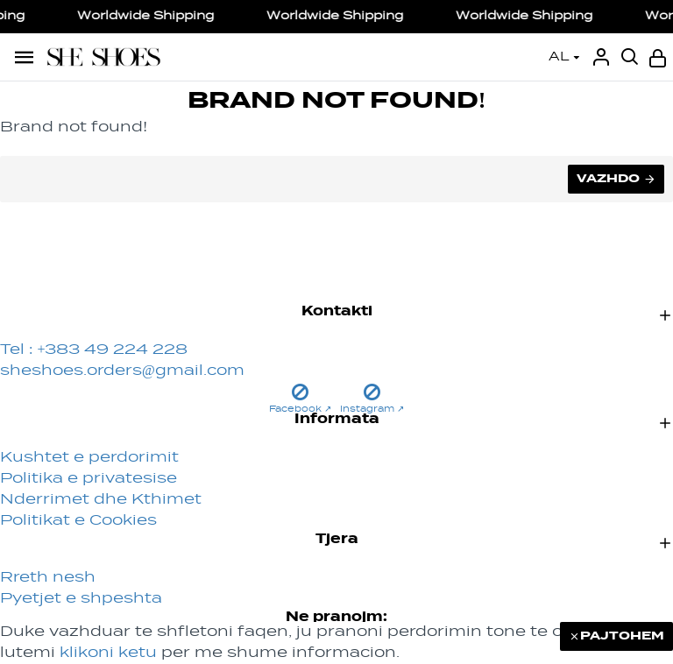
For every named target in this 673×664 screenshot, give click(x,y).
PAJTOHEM (622, 636)
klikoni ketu (108, 653)
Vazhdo (608, 178)
